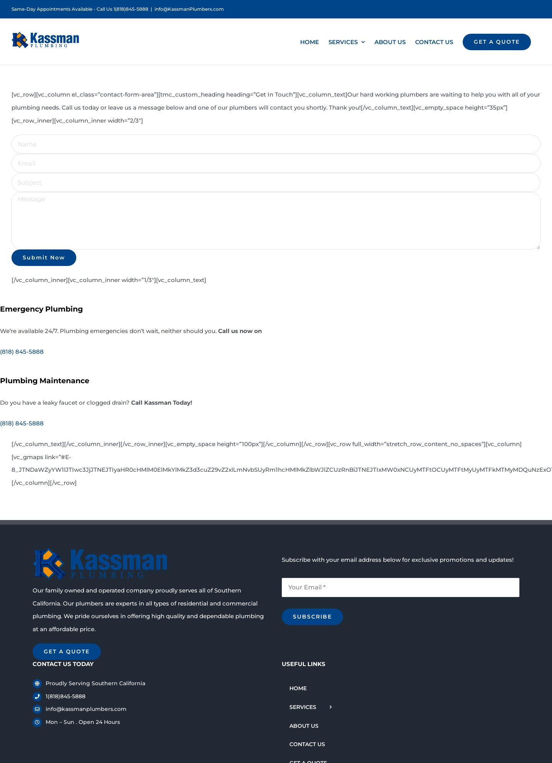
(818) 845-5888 (22, 351)
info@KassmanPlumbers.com (189, 9)
